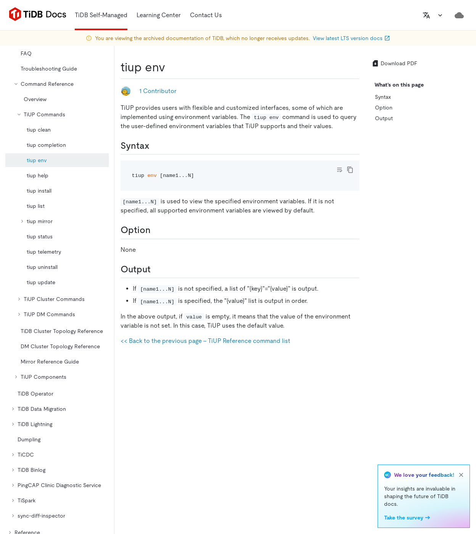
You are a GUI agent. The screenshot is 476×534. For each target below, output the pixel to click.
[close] (461, 475)
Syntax (383, 97)
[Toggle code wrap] (339, 169)
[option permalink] (156, 230)
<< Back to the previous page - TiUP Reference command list (205, 340)
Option (383, 108)
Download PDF (394, 63)
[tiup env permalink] (171, 67)
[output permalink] (156, 269)
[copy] (350, 169)
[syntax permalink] (155, 145)
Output (384, 118)
